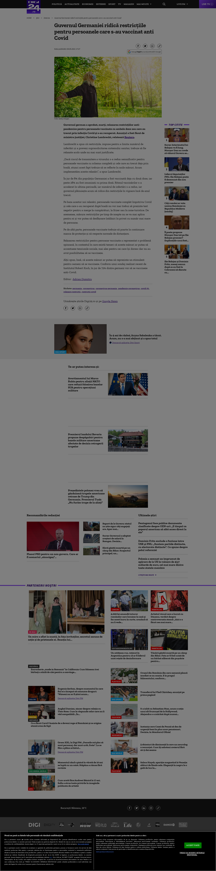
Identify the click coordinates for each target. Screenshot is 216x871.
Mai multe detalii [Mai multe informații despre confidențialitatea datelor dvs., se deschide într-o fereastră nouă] (83, 844)
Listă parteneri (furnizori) (105, 852)
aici (51, 857)
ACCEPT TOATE (192, 845)
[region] (108, 851)
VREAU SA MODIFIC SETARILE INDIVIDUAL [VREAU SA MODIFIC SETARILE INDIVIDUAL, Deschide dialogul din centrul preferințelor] (192, 854)
